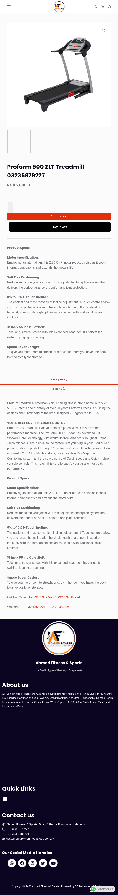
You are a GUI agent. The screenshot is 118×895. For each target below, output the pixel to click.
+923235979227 (44, 597)
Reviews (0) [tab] (59, 388)
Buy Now (60, 227)
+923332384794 (69, 597)
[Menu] (9, 6)
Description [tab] (59, 380)
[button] (5, 799)
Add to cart (59, 216)
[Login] (109, 6)
